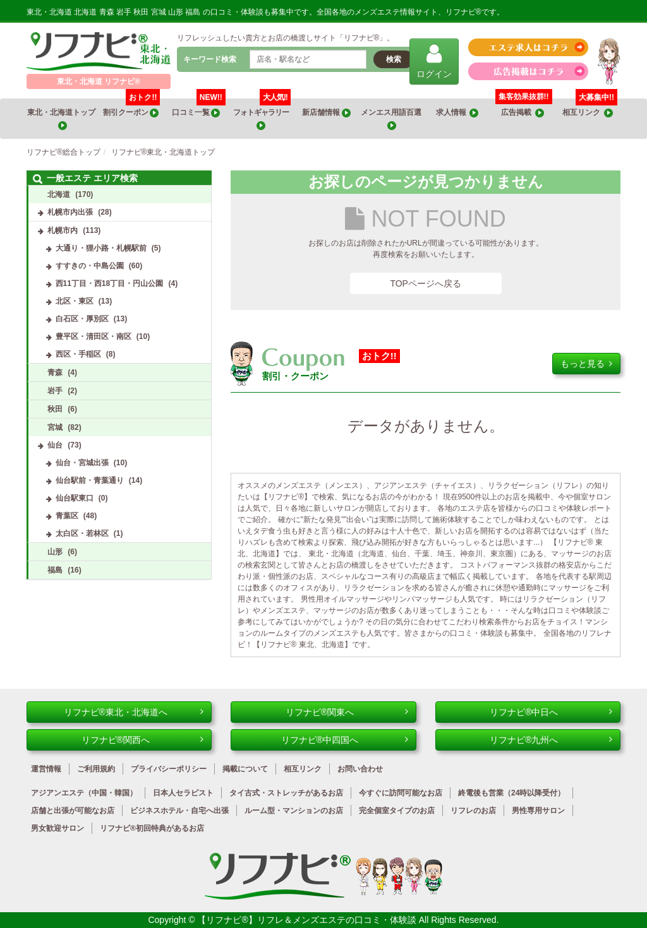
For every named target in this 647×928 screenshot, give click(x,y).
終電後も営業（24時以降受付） (511, 792)
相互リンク (589, 107)
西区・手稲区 (78, 354)
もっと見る (586, 364)
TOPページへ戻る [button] (425, 283)
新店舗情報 (326, 112)
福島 (55, 570)
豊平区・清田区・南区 (93, 336)
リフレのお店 (473, 810)
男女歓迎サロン (57, 828)
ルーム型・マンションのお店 (294, 810)
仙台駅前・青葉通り (90, 480)
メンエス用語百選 (392, 119)
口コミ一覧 (199, 107)
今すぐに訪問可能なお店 (400, 792)
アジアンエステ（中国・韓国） (84, 792)
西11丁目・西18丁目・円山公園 (110, 283)
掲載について (245, 768)
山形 (55, 551)
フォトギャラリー (262, 114)
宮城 (55, 427)
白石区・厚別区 (82, 318)
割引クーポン (131, 107)
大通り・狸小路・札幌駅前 (101, 248)
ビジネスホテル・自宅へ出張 (179, 810)
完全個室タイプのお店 (397, 810)
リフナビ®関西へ (143, 740)
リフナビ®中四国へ (344, 740)
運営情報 (46, 768)
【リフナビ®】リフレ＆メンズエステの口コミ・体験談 (307, 920)
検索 (393, 59)
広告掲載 (522, 112)
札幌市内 (62, 230)
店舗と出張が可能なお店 (72, 810)
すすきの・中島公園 (90, 265)
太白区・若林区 (82, 533)
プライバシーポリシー (169, 768)
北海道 (58, 194)
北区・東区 (75, 301)
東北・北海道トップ (62, 119)
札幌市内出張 (70, 212)
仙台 (55, 445)
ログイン (434, 61)
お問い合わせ (360, 768)
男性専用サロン (538, 810)
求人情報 (457, 112)
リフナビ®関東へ (347, 712)
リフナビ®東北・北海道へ (134, 712)
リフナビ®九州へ (551, 740)
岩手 (55, 390)
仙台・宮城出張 (82, 462)
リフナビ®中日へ (551, 712)
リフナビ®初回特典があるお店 (152, 828)
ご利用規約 (96, 768)
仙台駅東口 (75, 498)
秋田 (55, 409)
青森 (55, 372)
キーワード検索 (209, 59)
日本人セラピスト (183, 792)
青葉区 (67, 515)
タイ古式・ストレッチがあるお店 (286, 792)
